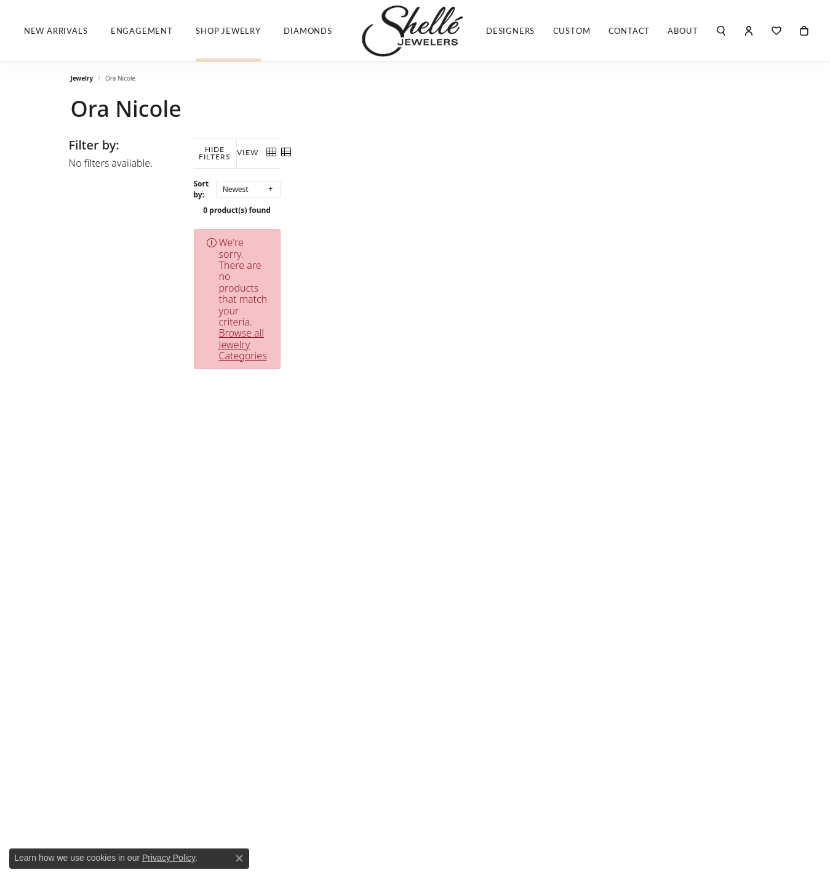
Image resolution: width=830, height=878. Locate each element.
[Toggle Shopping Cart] (804, 31)
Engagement (142, 30)
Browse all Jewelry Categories (550, 235)
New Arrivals (56, 30)
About (683, 30)
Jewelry (82, 78)
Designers (510, 30)
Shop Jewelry (228, 30)
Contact (629, 30)
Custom (572, 30)
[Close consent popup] (239, 858)
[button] (721, 31)
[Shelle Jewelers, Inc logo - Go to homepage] (415, 31)
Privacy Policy (168, 858)
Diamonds (308, 30)
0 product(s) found (477, 203)
